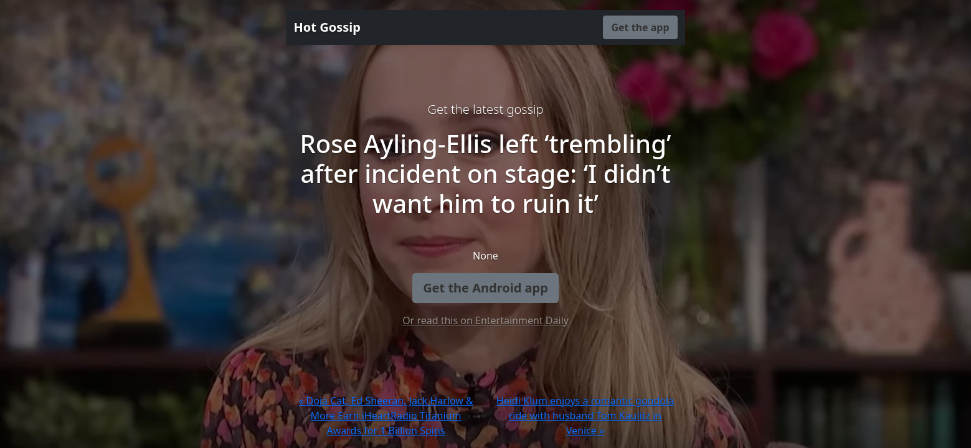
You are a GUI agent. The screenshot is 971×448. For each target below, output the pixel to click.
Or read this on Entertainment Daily (485, 320)
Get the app (640, 27)
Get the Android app (485, 287)
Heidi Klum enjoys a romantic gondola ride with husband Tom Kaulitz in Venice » (585, 415)
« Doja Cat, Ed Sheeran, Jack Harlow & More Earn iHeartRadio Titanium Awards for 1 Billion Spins (385, 415)
